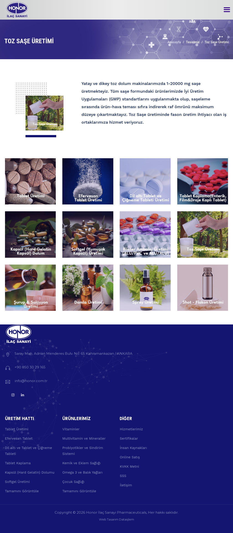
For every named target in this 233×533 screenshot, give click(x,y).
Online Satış (130, 457)
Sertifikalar (129, 438)
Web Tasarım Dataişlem (116, 519)
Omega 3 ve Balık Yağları (82, 472)
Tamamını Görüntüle (22, 491)
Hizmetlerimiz (131, 429)
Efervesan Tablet (19, 438)
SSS (123, 476)
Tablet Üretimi (16, 429)
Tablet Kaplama (18, 463)
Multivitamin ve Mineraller (84, 438)
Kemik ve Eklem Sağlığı (81, 463)
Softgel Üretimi (17, 482)
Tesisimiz (193, 42)
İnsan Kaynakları (133, 448)
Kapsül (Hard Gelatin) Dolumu (30, 472)
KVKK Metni (129, 466)
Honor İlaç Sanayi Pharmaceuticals (116, 512)
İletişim (126, 485)
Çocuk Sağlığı (73, 482)
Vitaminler (70, 429)
